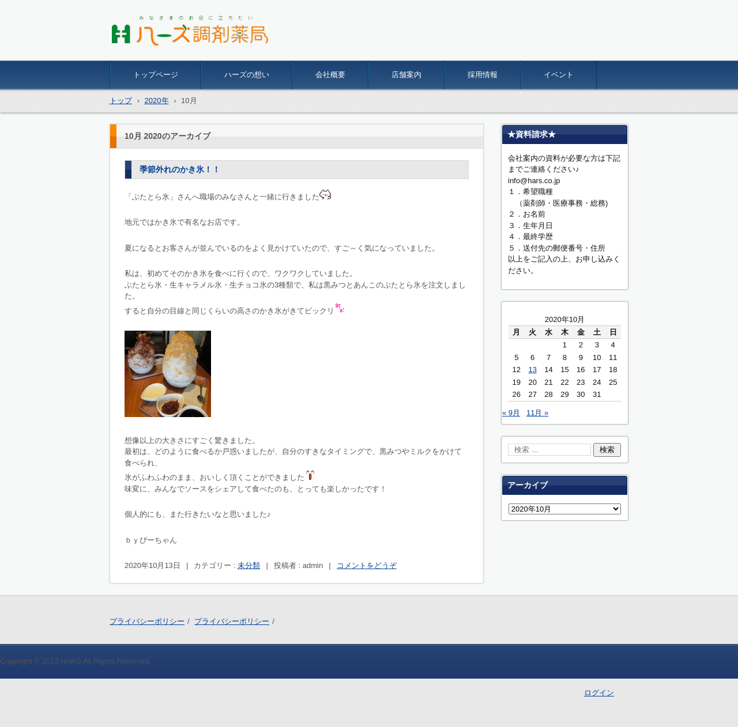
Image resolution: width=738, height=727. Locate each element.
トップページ (155, 74)
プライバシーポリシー (147, 621)
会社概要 (330, 74)
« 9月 (511, 412)
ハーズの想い (246, 74)
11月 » (537, 412)
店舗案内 (406, 74)
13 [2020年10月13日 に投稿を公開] (532, 369)
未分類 (249, 565)
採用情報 (483, 74)
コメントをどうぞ (367, 565)
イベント (559, 74)
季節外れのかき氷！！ (180, 169)
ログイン (599, 692)
